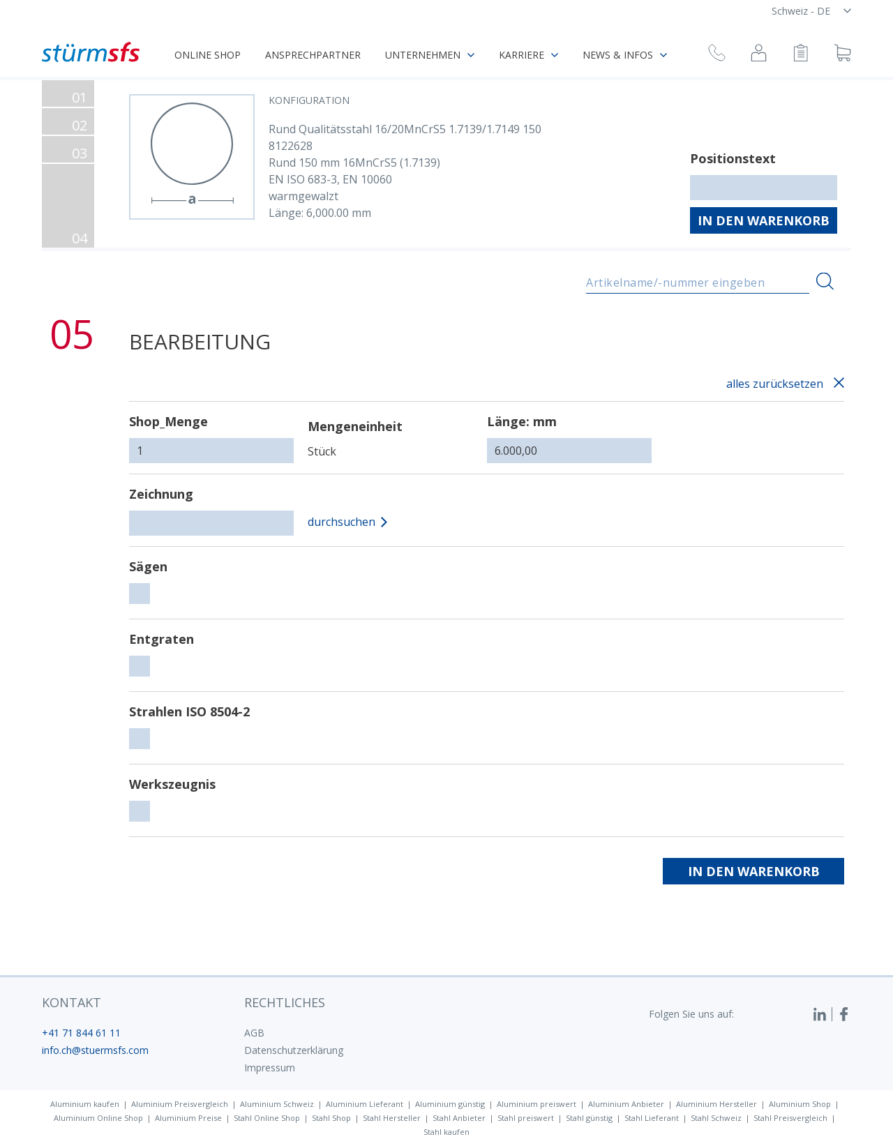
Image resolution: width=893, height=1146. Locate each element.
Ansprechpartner (313, 54)
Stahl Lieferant (651, 1118)
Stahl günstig (589, 1118)
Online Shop (207, 54)
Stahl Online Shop (267, 1118)
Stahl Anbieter (459, 1118)
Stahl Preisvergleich (790, 1118)
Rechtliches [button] (284, 1002)
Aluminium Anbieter (626, 1104)
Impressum (269, 1067)
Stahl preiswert (525, 1118)
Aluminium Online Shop (98, 1118)
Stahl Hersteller (392, 1118)
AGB (254, 1032)
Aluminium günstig (450, 1104)
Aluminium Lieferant (364, 1104)
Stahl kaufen (446, 1131)
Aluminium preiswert (536, 1104)
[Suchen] (825, 281)
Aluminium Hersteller (716, 1104)
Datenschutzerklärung (293, 1050)
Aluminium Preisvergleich (179, 1104)
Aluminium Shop (800, 1104)
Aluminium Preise (188, 1118)
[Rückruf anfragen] (717, 55)
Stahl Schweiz (716, 1118)
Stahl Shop (331, 1118)
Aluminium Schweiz (277, 1104)
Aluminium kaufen (84, 1104)
